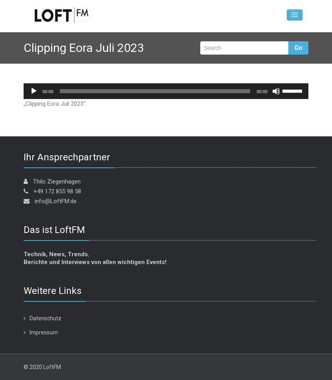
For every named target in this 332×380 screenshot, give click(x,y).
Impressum (44, 332)
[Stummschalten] (276, 91)
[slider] (155, 91)
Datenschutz (45, 318)
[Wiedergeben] (34, 91)
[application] (166, 91)
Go (298, 47)
